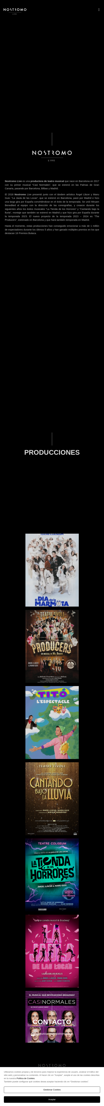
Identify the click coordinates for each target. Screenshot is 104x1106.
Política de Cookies (26, 1078)
